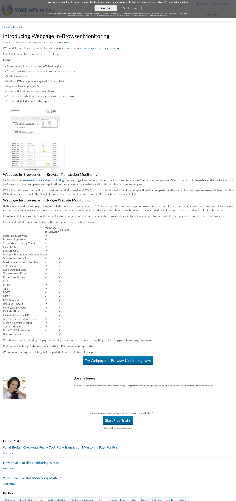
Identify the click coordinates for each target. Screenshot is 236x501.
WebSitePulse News (61, 42)
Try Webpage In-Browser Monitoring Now (118, 360)
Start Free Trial (118, 420)
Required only (130, 8)
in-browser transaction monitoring (43, 180)
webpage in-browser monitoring (103, 48)
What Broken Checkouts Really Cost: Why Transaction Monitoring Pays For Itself (61, 447)
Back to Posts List (14, 27)
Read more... (9, 453)
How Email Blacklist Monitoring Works (31, 463)
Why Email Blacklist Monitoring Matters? (32, 478)
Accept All (106, 8)
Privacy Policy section (176, 1)
